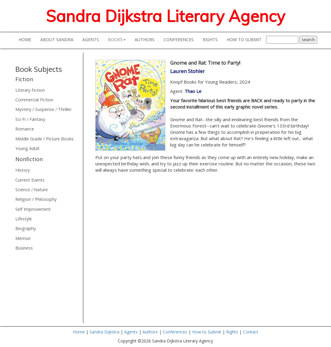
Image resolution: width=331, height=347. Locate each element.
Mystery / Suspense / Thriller (43, 109)
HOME (27, 39)
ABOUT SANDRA (59, 39)
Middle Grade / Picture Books (44, 139)
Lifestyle (23, 219)
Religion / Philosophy (36, 199)
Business (24, 248)
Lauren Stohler (187, 71)
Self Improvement (33, 209)
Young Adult (27, 148)
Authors (150, 332)
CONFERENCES (181, 39)
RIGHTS (210, 39)
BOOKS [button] (117, 39)
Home (79, 332)
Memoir (23, 238)
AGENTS (92, 39)
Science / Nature (31, 189)
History (22, 170)
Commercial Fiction (34, 100)
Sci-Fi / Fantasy (30, 119)
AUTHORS (147, 39)
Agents (131, 332)
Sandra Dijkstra (105, 332)
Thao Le (193, 91)
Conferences (175, 332)
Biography (25, 228)
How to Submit (206, 332)
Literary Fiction (30, 90)
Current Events (29, 180)
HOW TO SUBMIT (246, 39)
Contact (250, 332)
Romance (24, 129)
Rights (232, 332)
